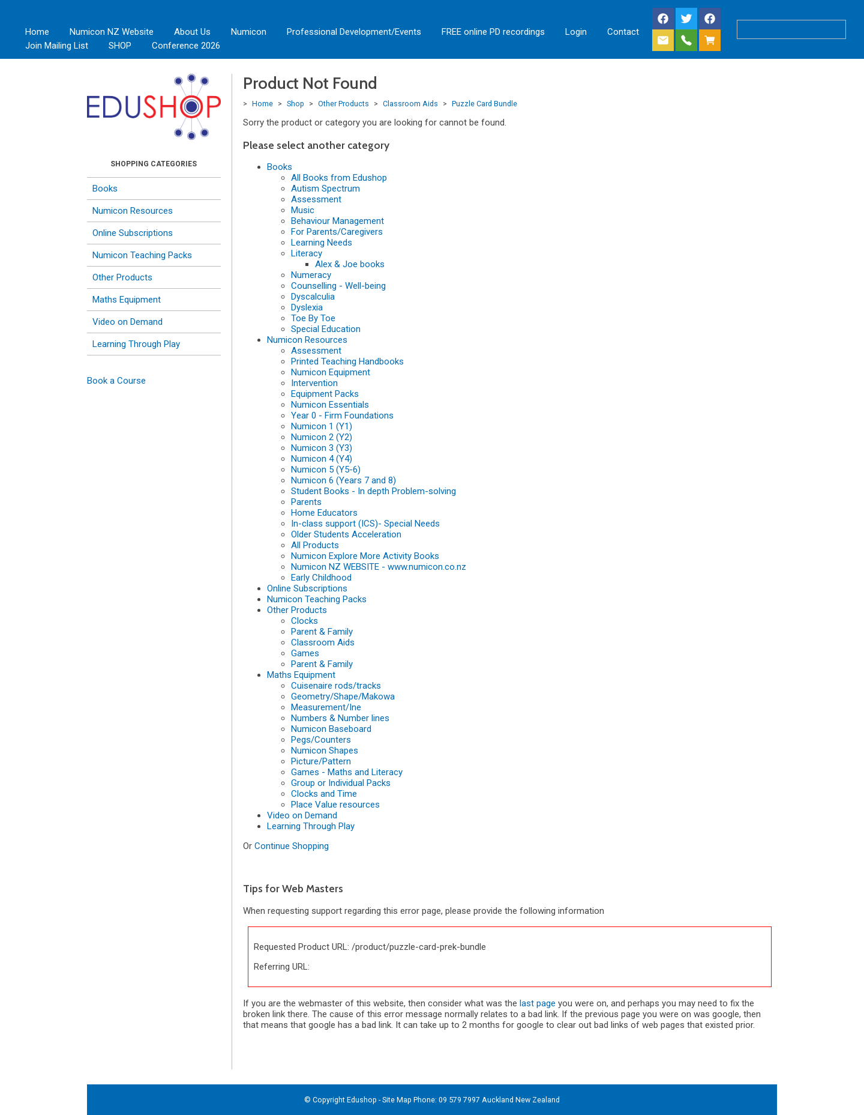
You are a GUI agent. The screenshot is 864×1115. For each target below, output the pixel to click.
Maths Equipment (126, 299)
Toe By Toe (313, 318)
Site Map (397, 1099)
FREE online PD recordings (493, 31)
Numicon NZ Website (112, 31)
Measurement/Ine (326, 707)
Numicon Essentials (330, 404)
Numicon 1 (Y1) (321, 426)
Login (576, 31)
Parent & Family (322, 631)
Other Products (122, 277)
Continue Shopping (291, 846)
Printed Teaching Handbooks (347, 361)
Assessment (316, 199)
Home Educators (324, 512)
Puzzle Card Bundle (484, 103)
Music (302, 210)
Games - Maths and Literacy (347, 772)
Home (37, 31)
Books (105, 188)
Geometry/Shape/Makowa (343, 696)
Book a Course (116, 380)
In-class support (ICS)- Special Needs (365, 523)
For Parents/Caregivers (337, 231)
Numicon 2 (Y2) (321, 437)
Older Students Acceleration (346, 534)
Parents (306, 502)
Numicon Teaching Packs (142, 255)
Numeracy (311, 275)
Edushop (362, 1099)
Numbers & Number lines (340, 718)
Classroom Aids (410, 103)
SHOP (120, 45)
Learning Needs (321, 242)
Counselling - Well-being (338, 285)
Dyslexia (307, 307)
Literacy (306, 253)
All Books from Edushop (339, 177)
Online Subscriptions (132, 233)
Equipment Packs (325, 393)
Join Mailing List (56, 45)
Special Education (326, 329)
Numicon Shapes (324, 750)
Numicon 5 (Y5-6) (326, 469)
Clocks (304, 620)
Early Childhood (321, 577)
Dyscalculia (313, 296)
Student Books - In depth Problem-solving (373, 491)
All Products (315, 545)
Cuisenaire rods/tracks (336, 685)
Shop (295, 103)
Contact (623, 31)
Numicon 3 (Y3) (321, 448)
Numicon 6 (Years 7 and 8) (343, 480)
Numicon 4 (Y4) (321, 458)
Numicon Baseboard (331, 729)
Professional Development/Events (354, 31)
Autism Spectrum (325, 188)
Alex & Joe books (350, 264)
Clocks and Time (324, 793)
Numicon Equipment (330, 372)
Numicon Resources (132, 210)
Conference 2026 (186, 45)
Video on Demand (127, 321)
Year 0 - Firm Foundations (342, 415)
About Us (192, 31)
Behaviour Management (337, 221)
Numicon (248, 31)
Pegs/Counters (321, 739)
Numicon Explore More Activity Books (365, 556)
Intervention (314, 383)
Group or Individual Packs (341, 783)
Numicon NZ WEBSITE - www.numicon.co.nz (378, 566)
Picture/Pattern (321, 761)
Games (305, 653)
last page (538, 1003)
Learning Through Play (136, 344)
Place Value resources (335, 804)
